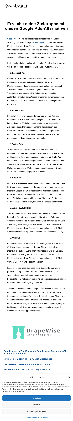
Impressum (44, 417)
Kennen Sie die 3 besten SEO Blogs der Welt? (27, 370)
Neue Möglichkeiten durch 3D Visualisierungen (28, 359)
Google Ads (12, 39)
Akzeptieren (36, 398)
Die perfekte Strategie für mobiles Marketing (27, 364)
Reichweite (39, 42)
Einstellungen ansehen (36, 411)
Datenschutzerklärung (33, 417)
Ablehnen (36, 405)
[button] (69, 377)
